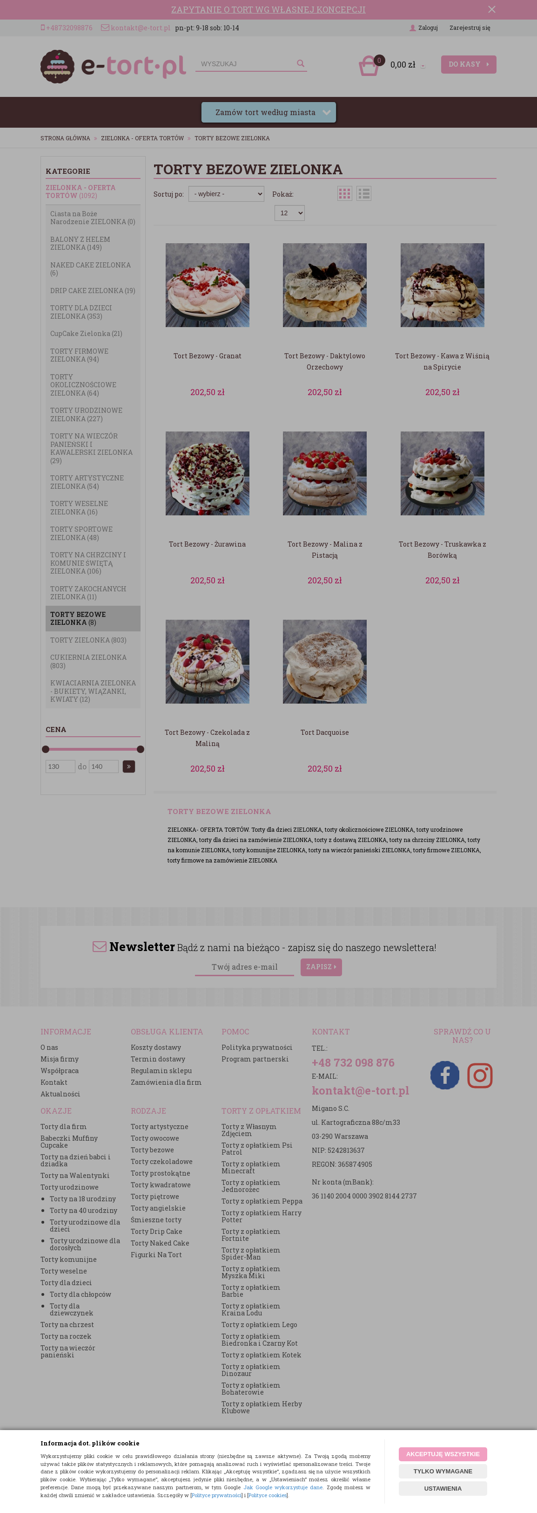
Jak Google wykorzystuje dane (283, 1487)
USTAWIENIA (443, 1488)
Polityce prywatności (217, 1495)
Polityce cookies (267, 1495)
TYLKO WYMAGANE (443, 1471)
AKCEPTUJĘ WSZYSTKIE (443, 1454)
